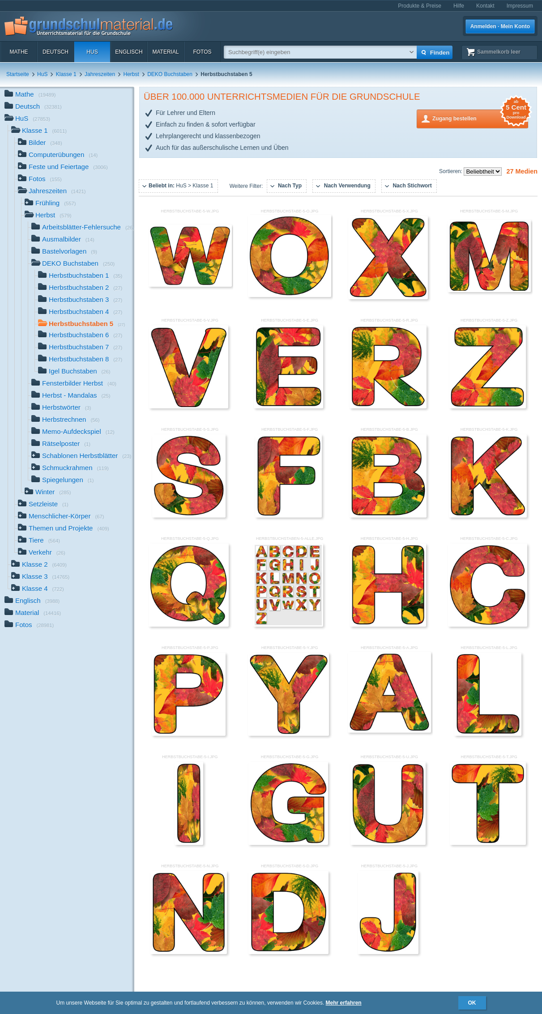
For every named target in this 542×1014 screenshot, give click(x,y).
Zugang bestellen (480, 118)
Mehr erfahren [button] (344, 1003)
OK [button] (472, 1003)
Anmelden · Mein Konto (500, 26)
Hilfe (458, 6)
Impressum (520, 6)
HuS (92, 52)
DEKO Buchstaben (169, 74)
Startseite (17, 74)
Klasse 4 (37, 589)
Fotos (202, 52)
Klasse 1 (66, 74)
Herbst (131, 74)
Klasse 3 (40, 577)
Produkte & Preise (419, 6)
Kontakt (485, 6)
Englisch (128, 52)
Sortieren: (451, 171)
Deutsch (55, 52)
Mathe (18, 52)
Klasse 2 (39, 565)
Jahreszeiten (100, 74)
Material (165, 52)
